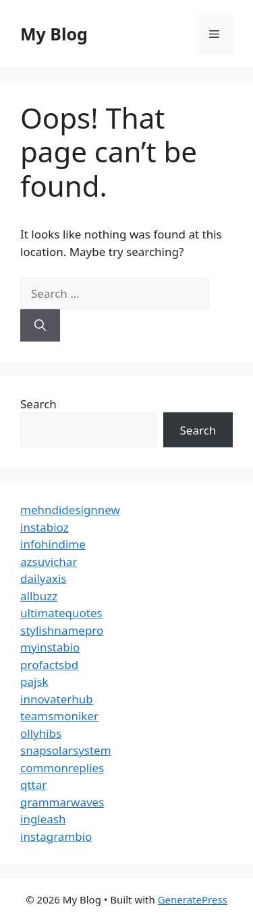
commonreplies (62, 767)
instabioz (44, 527)
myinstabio (50, 647)
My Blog (54, 33)
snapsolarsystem (65, 750)
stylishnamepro (61, 630)
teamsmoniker (59, 716)
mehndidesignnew (70, 509)
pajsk (34, 681)
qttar (33, 784)
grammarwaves (62, 802)
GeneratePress (192, 899)
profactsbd (49, 664)
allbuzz (38, 596)
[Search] (40, 325)
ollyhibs (40, 733)
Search (38, 404)
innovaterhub (56, 699)
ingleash (43, 819)
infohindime (53, 544)
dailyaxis (43, 578)
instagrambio (56, 836)
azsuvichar (48, 561)
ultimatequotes (61, 613)
